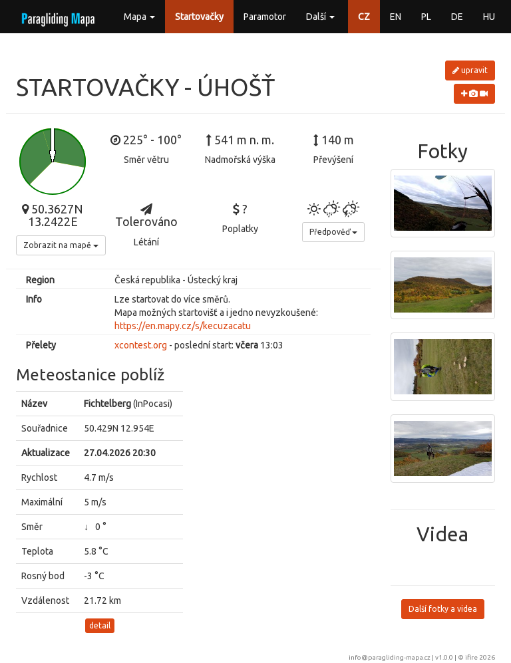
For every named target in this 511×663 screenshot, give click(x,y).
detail (99, 625)
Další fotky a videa (443, 608)
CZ (364, 16)
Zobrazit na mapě (60, 245)
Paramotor (265, 16)
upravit (470, 70)
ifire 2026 (480, 657)
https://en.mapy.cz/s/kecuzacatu (182, 326)
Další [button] (320, 16)
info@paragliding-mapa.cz (389, 657)
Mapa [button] (139, 16)
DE (457, 16)
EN (395, 16)
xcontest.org (140, 345)
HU (489, 16)
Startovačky (199, 16)
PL (426, 16)
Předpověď (333, 231)
